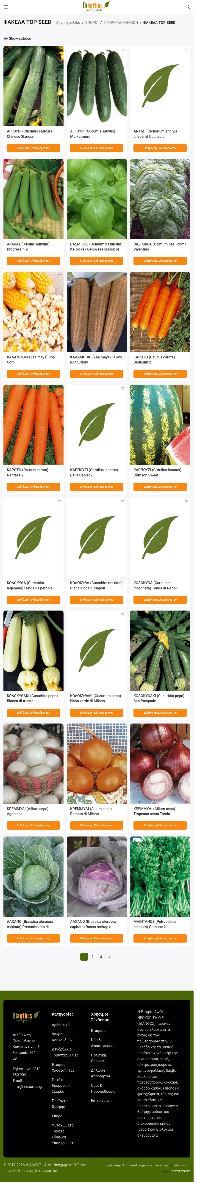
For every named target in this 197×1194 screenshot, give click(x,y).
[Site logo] (97, 6)
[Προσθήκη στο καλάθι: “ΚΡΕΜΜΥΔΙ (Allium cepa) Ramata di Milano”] (97, 825)
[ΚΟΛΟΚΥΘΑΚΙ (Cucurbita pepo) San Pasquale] (160, 650)
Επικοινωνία (101, 1100)
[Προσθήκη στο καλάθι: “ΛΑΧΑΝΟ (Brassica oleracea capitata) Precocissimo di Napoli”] (33, 938)
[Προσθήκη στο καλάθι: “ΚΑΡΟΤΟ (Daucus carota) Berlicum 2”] (160, 373)
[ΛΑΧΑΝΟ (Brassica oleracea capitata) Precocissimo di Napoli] (33, 876)
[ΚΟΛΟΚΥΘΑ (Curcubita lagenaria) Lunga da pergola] (33, 537)
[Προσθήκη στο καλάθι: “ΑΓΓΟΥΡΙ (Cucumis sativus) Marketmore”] (97, 147)
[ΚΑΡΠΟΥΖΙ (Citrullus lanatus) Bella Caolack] (96, 424)
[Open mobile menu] (5, 6)
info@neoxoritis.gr (27, 1086)
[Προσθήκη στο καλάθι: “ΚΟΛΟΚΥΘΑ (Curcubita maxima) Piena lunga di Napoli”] (97, 599)
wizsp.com (181, 1165)
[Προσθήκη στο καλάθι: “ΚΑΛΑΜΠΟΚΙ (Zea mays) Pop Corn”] (33, 373)
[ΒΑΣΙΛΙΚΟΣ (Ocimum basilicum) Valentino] (160, 198)
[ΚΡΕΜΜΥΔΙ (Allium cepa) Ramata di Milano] (96, 763)
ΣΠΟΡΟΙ (91, 22)
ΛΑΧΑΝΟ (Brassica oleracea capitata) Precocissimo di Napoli (30, 926)
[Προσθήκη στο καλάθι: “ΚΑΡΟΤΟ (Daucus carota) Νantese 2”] (33, 486)
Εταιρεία (98, 1030)
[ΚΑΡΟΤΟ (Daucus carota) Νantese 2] (33, 424)
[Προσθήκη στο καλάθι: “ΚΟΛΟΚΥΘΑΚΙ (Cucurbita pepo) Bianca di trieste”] (33, 712)
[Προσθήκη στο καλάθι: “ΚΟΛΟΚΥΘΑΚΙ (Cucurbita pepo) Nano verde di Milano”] (97, 712)
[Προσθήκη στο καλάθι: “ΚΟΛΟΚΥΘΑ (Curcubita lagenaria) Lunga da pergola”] (33, 599)
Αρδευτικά (60, 1024)
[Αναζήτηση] (187, 6)
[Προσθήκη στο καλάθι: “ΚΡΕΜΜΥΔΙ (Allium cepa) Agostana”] (33, 825)
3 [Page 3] (101, 956)
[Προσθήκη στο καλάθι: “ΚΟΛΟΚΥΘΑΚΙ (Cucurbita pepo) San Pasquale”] (160, 712)
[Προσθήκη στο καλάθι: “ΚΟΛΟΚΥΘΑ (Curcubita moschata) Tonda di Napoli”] (160, 599)
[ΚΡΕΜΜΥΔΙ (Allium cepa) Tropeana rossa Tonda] (160, 763)
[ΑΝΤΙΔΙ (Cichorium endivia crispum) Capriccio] (160, 85)
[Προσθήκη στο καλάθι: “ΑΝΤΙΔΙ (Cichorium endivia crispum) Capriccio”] (160, 147)
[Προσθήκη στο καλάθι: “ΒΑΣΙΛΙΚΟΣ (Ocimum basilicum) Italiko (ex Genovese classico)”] (97, 260)
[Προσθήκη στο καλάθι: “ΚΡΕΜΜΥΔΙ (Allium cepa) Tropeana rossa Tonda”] (160, 825)
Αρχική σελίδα (68, 22)
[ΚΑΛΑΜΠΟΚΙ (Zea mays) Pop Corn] (33, 311)
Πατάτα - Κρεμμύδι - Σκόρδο (60, 1085)
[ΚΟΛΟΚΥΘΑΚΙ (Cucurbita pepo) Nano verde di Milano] (96, 650)
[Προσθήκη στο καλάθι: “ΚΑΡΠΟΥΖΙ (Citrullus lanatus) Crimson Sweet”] (160, 486)
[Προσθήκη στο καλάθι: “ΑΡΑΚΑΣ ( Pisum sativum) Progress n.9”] (33, 260)
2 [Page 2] (93, 956)
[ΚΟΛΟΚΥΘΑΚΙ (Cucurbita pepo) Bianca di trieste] (33, 650)
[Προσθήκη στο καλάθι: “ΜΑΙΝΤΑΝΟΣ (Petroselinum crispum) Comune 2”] (160, 938)
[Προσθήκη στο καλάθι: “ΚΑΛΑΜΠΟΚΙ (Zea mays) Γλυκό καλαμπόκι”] (97, 373)
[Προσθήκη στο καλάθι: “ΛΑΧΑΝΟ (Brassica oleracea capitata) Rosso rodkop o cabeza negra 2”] (97, 938)
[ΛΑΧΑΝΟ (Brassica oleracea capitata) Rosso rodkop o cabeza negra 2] (96, 876)
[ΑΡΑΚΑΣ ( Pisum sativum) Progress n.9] (33, 198)
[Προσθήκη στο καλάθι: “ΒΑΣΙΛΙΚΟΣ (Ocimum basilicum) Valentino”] (160, 260)
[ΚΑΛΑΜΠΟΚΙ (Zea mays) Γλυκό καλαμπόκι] (96, 311)
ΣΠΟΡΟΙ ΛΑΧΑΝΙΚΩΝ (121, 22)
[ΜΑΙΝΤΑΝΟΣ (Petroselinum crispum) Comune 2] (160, 876)
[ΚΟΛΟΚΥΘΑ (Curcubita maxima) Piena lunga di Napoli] (96, 537)
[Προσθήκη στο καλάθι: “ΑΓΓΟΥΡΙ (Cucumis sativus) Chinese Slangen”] (33, 147)
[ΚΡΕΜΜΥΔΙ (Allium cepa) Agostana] (33, 763)
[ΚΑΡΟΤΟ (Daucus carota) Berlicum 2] (160, 311)
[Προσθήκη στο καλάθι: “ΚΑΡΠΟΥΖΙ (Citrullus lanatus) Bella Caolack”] (97, 486)
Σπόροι (58, 1116)
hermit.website (181, 1171)
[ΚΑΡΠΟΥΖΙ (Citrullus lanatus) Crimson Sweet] (160, 424)
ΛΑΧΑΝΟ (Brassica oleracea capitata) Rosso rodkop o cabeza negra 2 (94, 926)
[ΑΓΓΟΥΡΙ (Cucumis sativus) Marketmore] (96, 85)
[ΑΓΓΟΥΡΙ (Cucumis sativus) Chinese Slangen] (33, 85)
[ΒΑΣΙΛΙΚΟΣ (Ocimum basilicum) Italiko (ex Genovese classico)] (96, 198)
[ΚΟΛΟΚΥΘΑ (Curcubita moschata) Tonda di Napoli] (160, 537)
